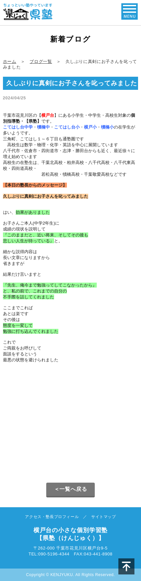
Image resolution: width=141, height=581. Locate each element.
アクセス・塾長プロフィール (52, 516)
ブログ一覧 (41, 61)
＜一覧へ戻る (70, 489)
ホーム (9, 61)
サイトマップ (103, 516)
